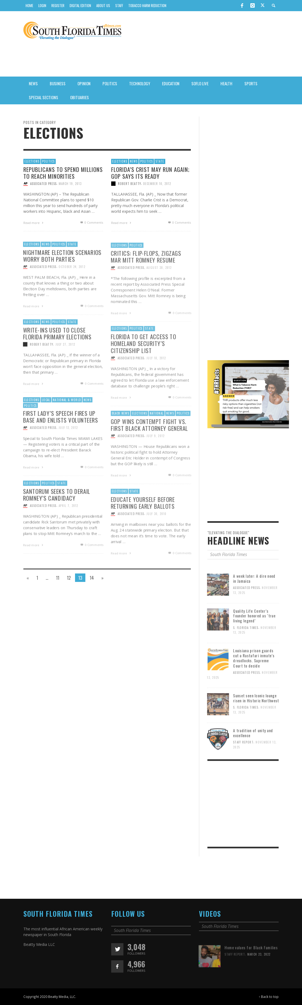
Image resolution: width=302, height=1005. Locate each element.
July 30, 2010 (156, 530)
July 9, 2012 (155, 452)
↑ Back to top (269, 996)
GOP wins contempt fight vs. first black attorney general (149, 441)
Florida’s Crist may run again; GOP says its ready (150, 172)
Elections (31, 161)
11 (57, 577)
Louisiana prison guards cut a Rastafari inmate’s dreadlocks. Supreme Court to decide (254, 675)
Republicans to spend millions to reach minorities (63, 172)
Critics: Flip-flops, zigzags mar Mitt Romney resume (145, 273)
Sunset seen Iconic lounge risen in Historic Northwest (256, 715)
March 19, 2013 (70, 183)
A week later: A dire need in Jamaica (255, 595)
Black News (119, 429)
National (157, 429)
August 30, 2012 (159, 284)
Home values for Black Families (251, 965)
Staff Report (243, 759)
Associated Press (43, 183)
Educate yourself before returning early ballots (142, 519)
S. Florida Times (246, 645)
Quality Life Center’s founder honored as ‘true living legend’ (255, 633)
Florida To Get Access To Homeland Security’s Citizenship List (143, 359)
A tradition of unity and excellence (253, 749)
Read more (34, 223)
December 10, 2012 (157, 183)
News (134, 161)
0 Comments (91, 222)
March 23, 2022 (259, 971)
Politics (48, 161)
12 (69, 577)
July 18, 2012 (156, 375)
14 (92, 577)
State (159, 161)
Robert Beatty (129, 183)
